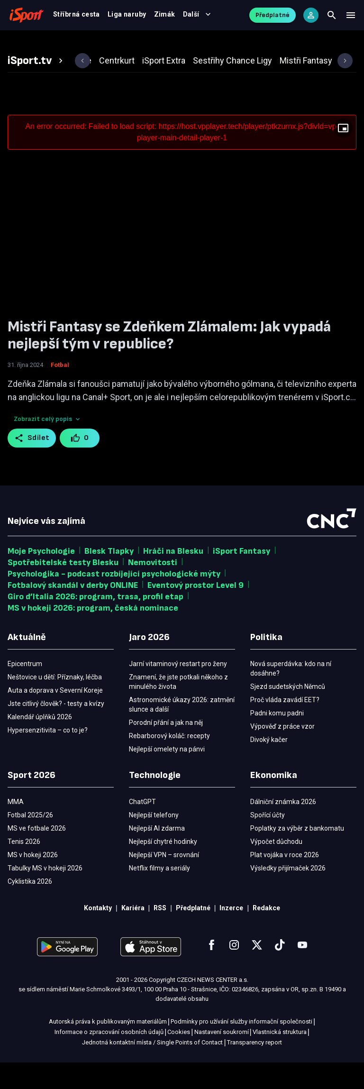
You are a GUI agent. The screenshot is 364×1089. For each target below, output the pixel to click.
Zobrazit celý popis (48, 445)
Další (319, 43)
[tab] (36, 87)
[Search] (331, 19)
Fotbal (41, 43)
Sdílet (32, 464)
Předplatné (272, 19)
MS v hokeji (86, 43)
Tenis (209, 43)
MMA (242, 43)
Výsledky (135, 43)
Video (175, 43)
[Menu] (350, 19)
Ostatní (278, 43)
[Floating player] (343, 154)
